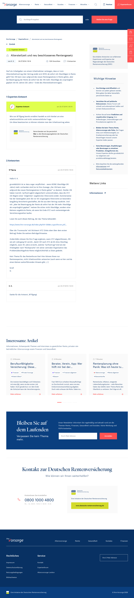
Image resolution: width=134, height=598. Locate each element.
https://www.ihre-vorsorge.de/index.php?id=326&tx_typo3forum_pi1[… (38, 225)
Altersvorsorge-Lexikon (46, 572)
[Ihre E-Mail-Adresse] (78, 436)
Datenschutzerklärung (14, 567)
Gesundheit (92, 541)
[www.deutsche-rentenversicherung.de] (90, 505)
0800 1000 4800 (40, 499)
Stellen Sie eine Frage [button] (104, 19)
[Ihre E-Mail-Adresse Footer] (114, 557)
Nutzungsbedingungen (104, 169)
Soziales (109, 541)
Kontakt (40, 563)
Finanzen (124, 541)
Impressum (10, 563)
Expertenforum (42, 567)
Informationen (101, 166)
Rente (77, 541)
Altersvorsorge (61, 541)
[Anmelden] (108, 436)
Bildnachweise (11, 577)
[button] (130, 32)
